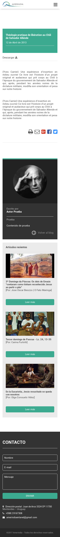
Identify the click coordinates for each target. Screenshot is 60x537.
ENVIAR (30, 495)
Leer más (30, 302)
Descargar (10, 57)
